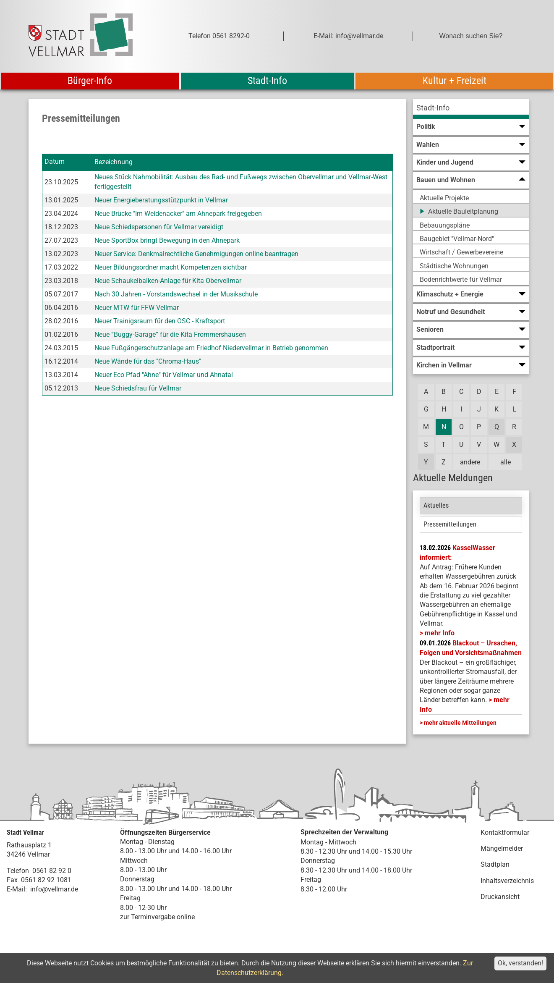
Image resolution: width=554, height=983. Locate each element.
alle (505, 462)
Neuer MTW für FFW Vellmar (136, 308)
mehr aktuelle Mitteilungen (460, 722)
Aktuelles (436, 505)
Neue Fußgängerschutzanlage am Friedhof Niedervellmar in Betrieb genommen (211, 348)
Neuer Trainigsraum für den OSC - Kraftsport (159, 321)
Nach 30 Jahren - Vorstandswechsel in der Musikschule (176, 294)
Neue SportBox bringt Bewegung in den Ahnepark (167, 240)
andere (470, 462)
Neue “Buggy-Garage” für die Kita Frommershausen (170, 334)
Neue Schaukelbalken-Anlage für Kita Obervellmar (167, 281)
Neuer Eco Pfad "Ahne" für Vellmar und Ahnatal (163, 375)
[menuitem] (471, 109)
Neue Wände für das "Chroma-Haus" (147, 361)
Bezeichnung (113, 162)
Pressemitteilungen (449, 524)
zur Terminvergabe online (157, 917)
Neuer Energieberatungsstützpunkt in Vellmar (161, 200)
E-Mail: (17, 889)
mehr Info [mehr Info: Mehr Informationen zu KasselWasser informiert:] (440, 633)
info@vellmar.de (54, 889)
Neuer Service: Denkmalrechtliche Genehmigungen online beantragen (196, 254)
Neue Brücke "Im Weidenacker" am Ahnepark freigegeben (178, 214)
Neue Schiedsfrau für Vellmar (137, 388)
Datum (54, 162)
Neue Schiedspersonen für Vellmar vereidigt (158, 227)
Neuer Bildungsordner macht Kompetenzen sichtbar (170, 267)
